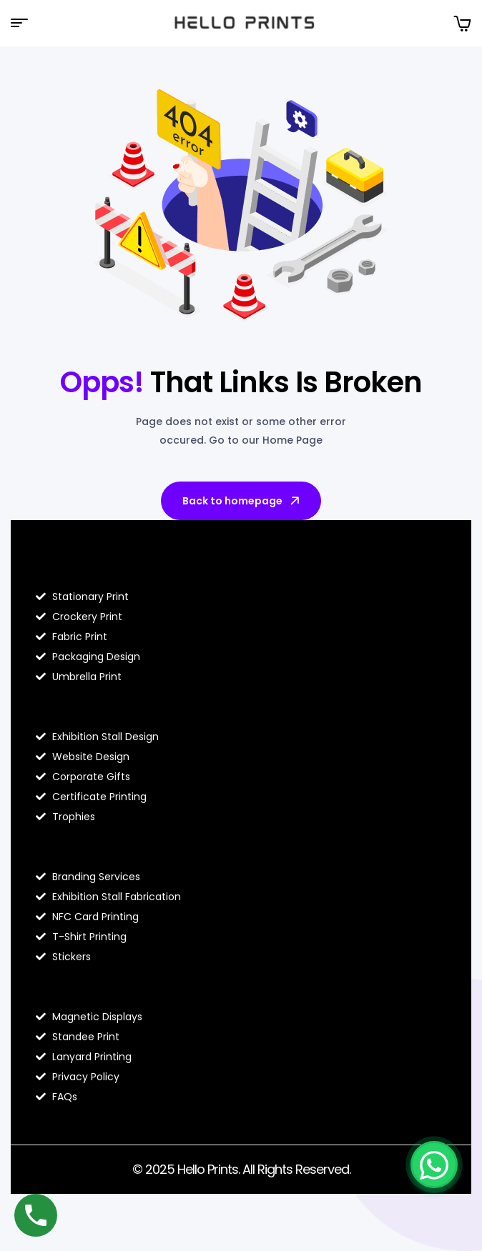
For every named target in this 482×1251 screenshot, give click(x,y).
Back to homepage (242, 501)
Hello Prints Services (101, 847)
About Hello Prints (94, 707)
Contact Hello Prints (101, 987)
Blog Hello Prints (88, 567)
